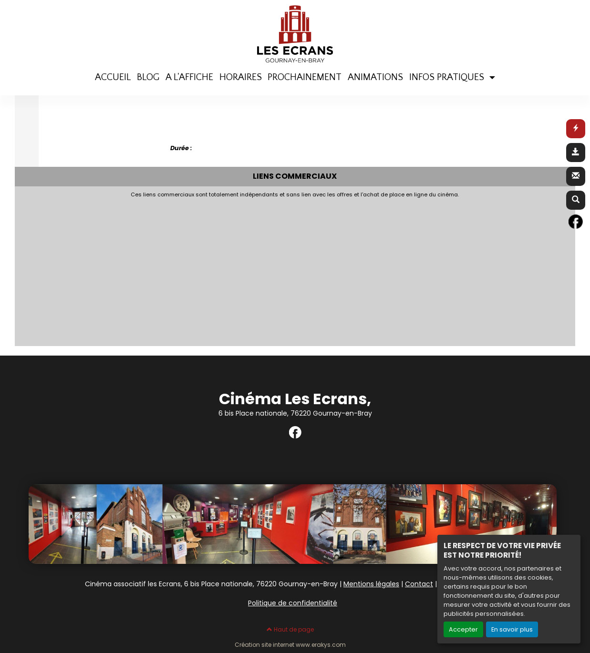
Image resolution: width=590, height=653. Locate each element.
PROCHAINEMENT (305, 77)
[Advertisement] (251, 269)
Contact (419, 584)
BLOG (148, 77)
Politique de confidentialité (292, 603)
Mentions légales (371, 584)
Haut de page (290, 629)
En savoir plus (512, 629)
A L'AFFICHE (189, 77)
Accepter (463, 629)
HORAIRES (240, 77)
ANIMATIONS (375, 77)
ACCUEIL (113, 77)
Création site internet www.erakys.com (290, 645)
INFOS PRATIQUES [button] (447, 77)
